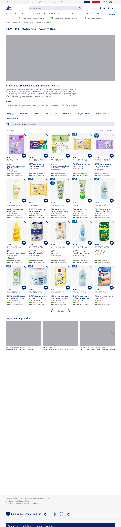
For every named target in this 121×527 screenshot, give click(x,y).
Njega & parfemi (27, 14)
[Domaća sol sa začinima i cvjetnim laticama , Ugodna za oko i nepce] (60, 337)
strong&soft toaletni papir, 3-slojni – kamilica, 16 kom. (38, 165)
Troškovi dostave (28, 498)
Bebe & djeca (72, 14)
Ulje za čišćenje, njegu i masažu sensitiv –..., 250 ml (103, 210)
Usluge (53, 2)
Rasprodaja (104, 14)
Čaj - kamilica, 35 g (101, 252)
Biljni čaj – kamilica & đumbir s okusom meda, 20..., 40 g (60, 297)
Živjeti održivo (46, 2)
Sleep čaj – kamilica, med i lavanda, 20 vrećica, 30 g (37, 252)
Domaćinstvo (82, 14)
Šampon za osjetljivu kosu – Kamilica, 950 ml (15, 210)
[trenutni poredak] (110, 130)
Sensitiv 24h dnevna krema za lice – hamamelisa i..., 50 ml (16, 297)
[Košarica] (112, 8)
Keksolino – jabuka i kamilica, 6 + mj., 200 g (104, 297)
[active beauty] (87, 2)
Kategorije (10, 114)
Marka (36, 114)
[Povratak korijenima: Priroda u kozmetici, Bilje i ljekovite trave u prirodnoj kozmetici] (23, 337)
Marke (12, 14)
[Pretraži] (80, 8)
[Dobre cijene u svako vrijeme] (96, 2)
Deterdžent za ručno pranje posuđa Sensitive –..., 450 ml (16, 252)
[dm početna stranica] (9, 8)
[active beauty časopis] (111, 2)
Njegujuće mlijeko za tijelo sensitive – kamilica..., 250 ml (82, 297)
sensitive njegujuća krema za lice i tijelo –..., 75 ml (38, 297)
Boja (55, 114)
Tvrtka (7, 2)
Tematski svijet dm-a (29, 22)
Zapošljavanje (14, 2)
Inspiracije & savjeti (36, 2)
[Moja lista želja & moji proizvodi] (104, 8)
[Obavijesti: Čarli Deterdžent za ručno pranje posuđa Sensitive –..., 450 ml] (10, 258)
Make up (18, 14)
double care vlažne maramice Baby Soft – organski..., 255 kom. (16, 167)
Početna (8, 22)
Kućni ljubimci (91, 14)
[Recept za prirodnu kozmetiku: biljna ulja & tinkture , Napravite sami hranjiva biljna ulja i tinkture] (97, 337)
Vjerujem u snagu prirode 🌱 (43, 22)
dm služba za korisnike (63, 2)
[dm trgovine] (100, 8)
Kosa (34, 14)
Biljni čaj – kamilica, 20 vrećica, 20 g (58, 252)
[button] (46, 514)
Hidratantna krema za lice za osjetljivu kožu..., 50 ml (60, 166)
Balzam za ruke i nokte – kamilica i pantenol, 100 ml (59, 210)
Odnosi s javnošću (24, 2)
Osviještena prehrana (60, 14)
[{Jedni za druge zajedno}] (105, 2)
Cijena (46, 114)
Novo (7, 14)
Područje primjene (101, 114)
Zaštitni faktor (11, 118)
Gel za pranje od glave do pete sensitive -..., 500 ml (81, 252)
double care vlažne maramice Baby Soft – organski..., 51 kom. (104, 166)
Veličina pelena (67, 114)
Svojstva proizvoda (84, 114)
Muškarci (40, 14)
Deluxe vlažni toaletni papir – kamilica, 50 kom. (82, 165)
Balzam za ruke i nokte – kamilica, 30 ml (80, 210)
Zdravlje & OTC (48, 14)
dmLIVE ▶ (112, 14)
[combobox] (55, 8)
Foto (98, 14)
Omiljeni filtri (24, 114)
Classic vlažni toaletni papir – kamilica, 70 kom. (38, 210)
